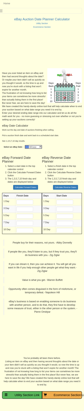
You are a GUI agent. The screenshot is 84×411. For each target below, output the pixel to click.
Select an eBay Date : (13, 147)
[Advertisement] (38, 48)
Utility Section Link (22, 395)
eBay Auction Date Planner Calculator (42, 19)
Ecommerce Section (42, 27)
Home (6, 3)
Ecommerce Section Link (63, 395)
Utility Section (42, 23)
